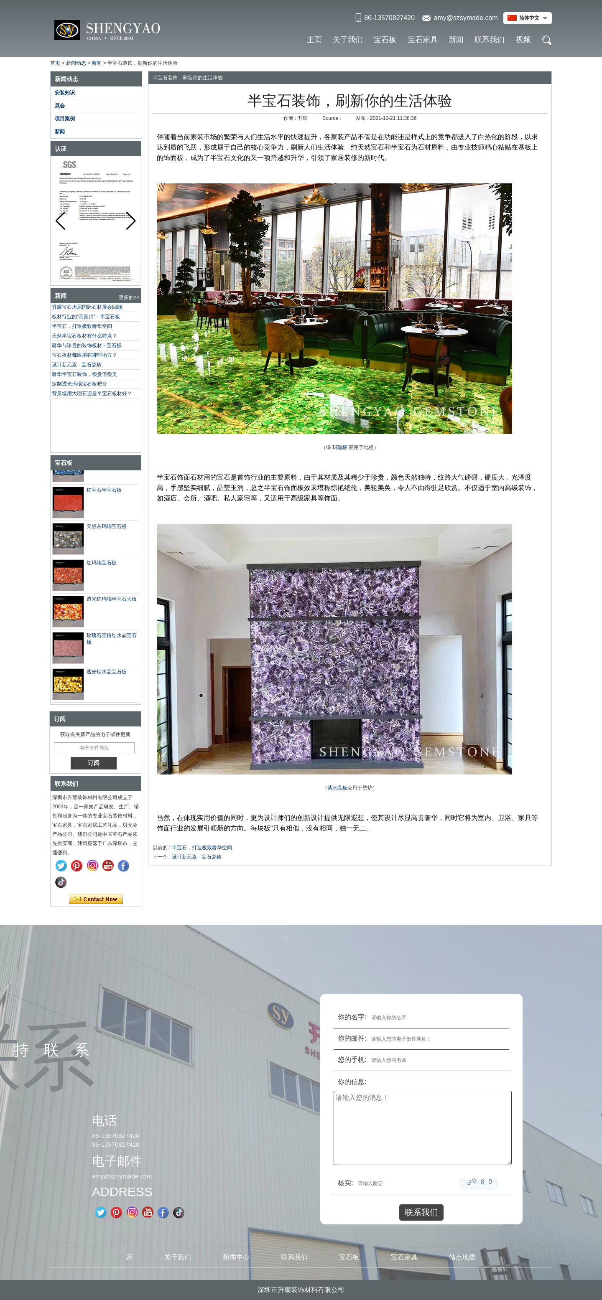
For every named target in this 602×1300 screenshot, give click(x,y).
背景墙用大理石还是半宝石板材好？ (92, 393)
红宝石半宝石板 (104, 492)
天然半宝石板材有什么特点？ (84, 336)
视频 (523, 40)
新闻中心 (236, 1257)
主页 (314, 40)
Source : (332, 118)
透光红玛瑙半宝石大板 (112, 601)
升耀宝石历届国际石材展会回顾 (87, 307)
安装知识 (65, 93)
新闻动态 (76, 63)
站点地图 (462, 1257)
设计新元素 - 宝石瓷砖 (77, 365)
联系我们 (489, 40)
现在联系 (96, 899)
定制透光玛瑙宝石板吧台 (79, 384)
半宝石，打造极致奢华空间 (82, 326)
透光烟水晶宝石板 (107, 673)
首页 (55, 63)
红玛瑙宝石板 (102, 564)
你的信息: (352, 1081)
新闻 (456, 40)
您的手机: (352, 1059)
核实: (345, 1182)
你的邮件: (352, 1038)
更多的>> (129, 297)
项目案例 (65, 119)
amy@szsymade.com (465, 17)
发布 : (363, 118)
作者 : (290, 118)
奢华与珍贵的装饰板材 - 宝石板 (87, 345)
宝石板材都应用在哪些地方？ (84, 355)
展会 (60, 106)
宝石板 (385, 40)
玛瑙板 (339, 447)
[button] (131, 221)
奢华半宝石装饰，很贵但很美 (84, 374)
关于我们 (348, 40)
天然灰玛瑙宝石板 (107, 528)
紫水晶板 (337, 788)
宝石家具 (423, 40)
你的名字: (352, 1017)
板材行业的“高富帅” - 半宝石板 (86, 317)
